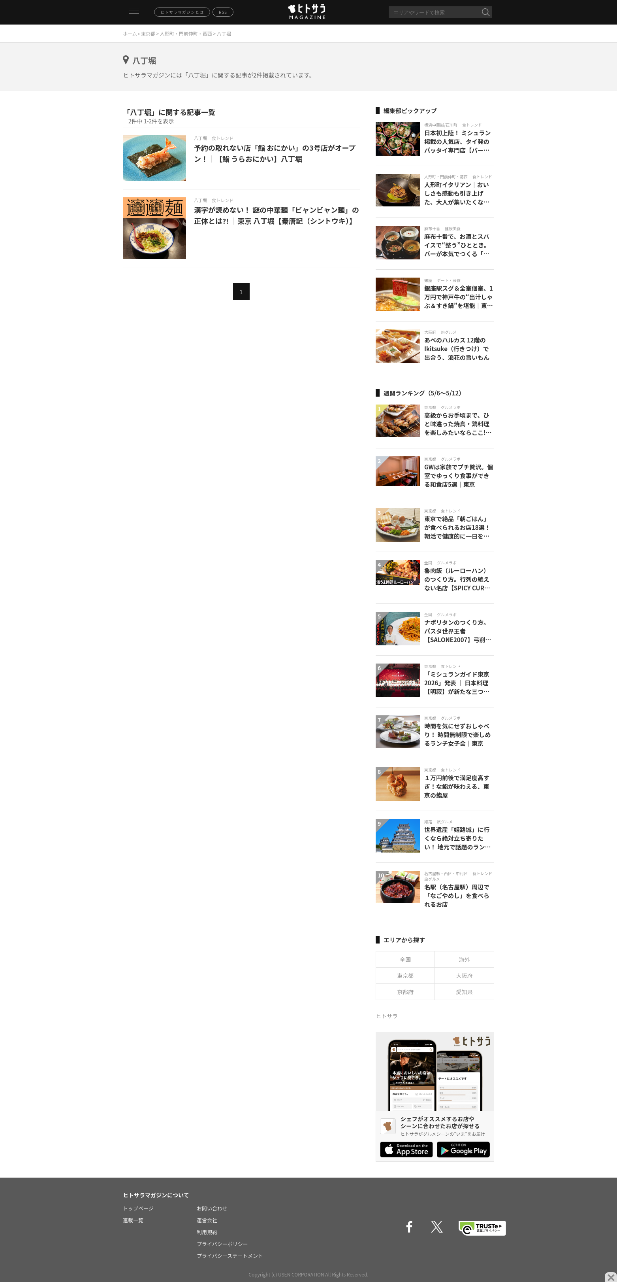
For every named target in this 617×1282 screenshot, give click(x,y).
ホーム (130, 33)
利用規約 (207, 1232)
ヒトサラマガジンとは (182, 12)
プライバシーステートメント (230, 1255)
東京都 (148, 33)
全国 (405, 959)
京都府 (405, 992)
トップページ (138, 1208)
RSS (223, 12)
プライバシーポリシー (222, 1244)
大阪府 (464, 975)
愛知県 (464, 992)
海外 (464, 959)
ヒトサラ (387, 1016)
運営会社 (207, 1220)
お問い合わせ (212, 1208)
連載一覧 (133, 1220)
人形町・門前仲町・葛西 (186, 33)
